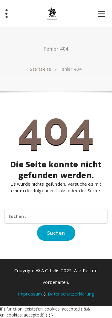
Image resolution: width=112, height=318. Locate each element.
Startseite (40, 69)
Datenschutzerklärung (71, 294)
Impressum (30, 294)
